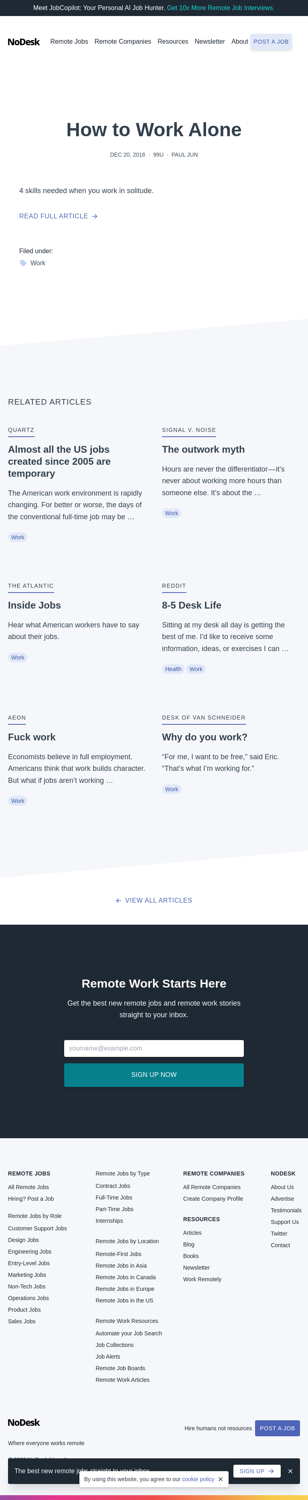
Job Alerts (107, 1356)
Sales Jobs (21, 1321)
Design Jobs (23, 1240)
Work (32, 263)
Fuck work (32, 737)
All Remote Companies (212, 1187)
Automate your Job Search (128, 1333)
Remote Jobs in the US (124, 1300)
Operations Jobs (28, 1298)
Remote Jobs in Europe (124, 1289)
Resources (201, 1219)
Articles (192, 1233)
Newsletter (210, 41)
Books (191, 1256)
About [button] (239, 41)
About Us (282, 1187)
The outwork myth (203, 449)
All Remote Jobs (28, 1187)
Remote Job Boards (120, 1368)
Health (173, 669)
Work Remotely (202, 1279)
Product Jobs (24, 1309)
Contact (280, 1245)
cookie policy (198, 1479)
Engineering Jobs (29, 1251)
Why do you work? (204, 737)
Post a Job (277, 1428)
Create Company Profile (213, 1199)
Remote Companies (123, 41)
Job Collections (114, 1345)
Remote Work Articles (122, 1380)
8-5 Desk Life (191, 605)
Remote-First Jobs (118, 1254)
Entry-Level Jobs (29, 1263)
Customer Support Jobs (37, 1228)
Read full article (58, 216)
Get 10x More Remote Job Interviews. (221, 7)
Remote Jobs (69, 41)
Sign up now (153, 1074)
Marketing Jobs (27, 1275)
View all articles (154, 900)
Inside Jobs (34, 605)
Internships (109, 1221)
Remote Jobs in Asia (121, 1265)
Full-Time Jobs (113, 1197)
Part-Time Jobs (114, 1209)
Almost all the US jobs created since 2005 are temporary (59, 461)
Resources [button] (173, 41)
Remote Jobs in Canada (125, 1277)
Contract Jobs (112, 1186)
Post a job (271, 41)
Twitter (279, 1233)
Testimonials (286, 1210)
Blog (189, 1244)
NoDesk (283, 1173)
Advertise (282, 1199)
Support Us (285, 1222)
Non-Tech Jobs (26, 1286)
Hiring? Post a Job (31, 1199)
